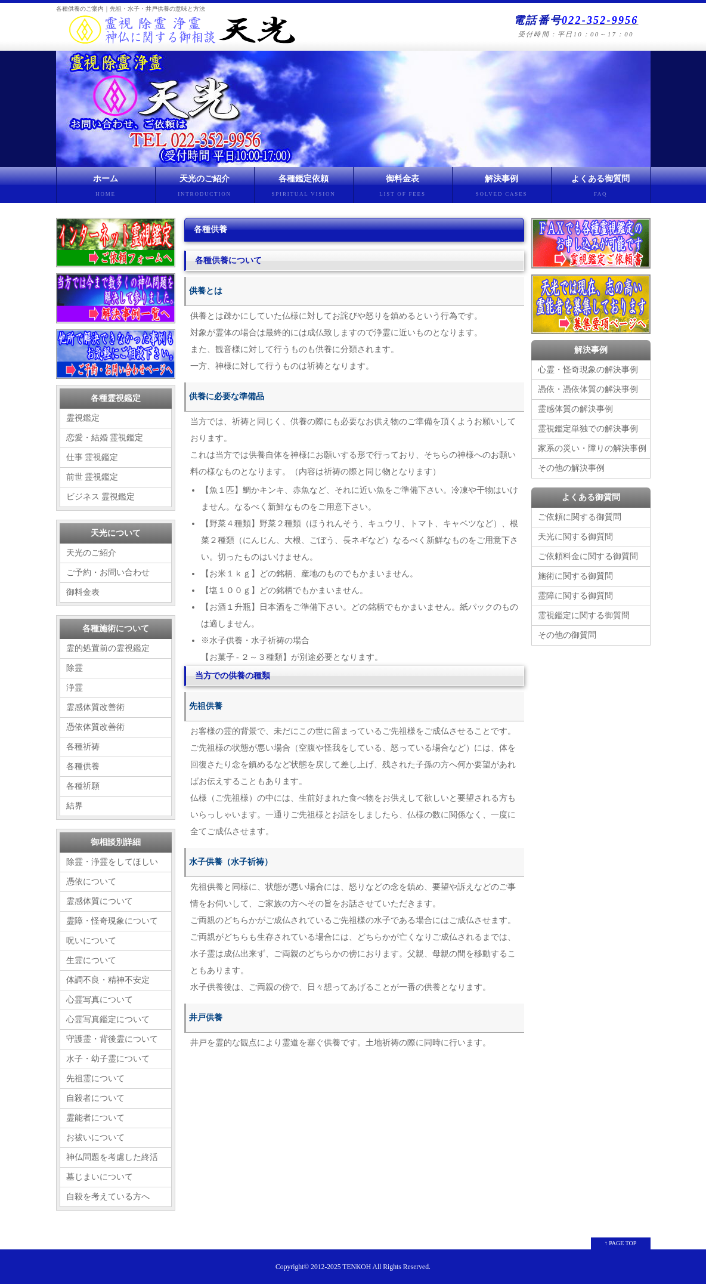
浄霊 (74, 687)
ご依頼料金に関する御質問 (588, 556)
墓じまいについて (99, 1176)
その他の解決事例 (571, 468)
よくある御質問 (601, 188)
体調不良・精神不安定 (108, 980)
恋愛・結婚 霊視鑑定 (105, 437)
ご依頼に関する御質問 (579, 517)
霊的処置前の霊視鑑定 (108, 648)
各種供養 (83, 766)
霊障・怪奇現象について (112, 920)
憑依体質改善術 (95, 727)
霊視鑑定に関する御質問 (584, 615)
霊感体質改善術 (95, 707)
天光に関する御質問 (575, 536)
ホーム (106, 188)
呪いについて (91, 940)
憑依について (91, 881)
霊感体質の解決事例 (575, 409)
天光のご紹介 (205, 188)
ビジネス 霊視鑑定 (100, 496)
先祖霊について (95, 1078)
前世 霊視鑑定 (92, 477)
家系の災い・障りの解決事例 (592, 448)
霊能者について (95, 1117)
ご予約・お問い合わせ (108, 572)
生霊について (91, 960)
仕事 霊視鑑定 (92, 457)
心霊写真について (99, 999)
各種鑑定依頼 (304, 188)
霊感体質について (99, 901)
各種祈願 (83, 786)
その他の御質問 (567, 635)
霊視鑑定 (83, 417)
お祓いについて (95, 1137)
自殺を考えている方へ (108, 1196)
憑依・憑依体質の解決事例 (588, 389)
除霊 (74, 667)
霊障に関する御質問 (575, 595)
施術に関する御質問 (575, 576)
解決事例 (502, 188)
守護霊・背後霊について (112, 1039)
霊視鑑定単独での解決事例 (588, 428)
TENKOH (356, 1267)
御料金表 (403, 188)
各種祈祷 (83, 746)
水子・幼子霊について (108, 1058)
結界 (74, 805)
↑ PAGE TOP (621, 1243)
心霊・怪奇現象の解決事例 (588, 369)
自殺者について (95, 1098)
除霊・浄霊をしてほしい (112, 861)
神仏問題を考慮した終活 (112, 1157)
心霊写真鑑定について (108, 1019)
